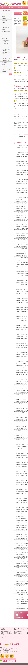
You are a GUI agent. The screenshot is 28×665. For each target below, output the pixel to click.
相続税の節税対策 (18, 632)
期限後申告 (4, 18)
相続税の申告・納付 (5, 13)
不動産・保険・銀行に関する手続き (6, 634)
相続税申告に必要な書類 (19, 629)
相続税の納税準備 (18, 633)
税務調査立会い (5, 20)
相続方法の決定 (5, 33)
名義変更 (3, 29)
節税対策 (3, 22)
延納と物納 (4, 16)
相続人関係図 (4, 62)
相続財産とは (4, 38)
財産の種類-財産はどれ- (6, 631)
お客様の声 (4, 71)
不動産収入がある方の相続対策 (6, 637)
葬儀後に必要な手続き (6, 27)
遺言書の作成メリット (6, 58)
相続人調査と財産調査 (6, 31)
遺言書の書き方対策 (5, 60)
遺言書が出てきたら (5, 55)
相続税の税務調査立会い (19, 631)
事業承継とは (4, 66)
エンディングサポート (6, 69)
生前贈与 (3, 64)
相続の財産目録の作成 (6, 47)
